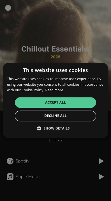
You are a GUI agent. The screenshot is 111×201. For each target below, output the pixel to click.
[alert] (55, 100)
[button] (55, 128)
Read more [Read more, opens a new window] (54, 90)
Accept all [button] (55, 102)
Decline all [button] (55, 116)
